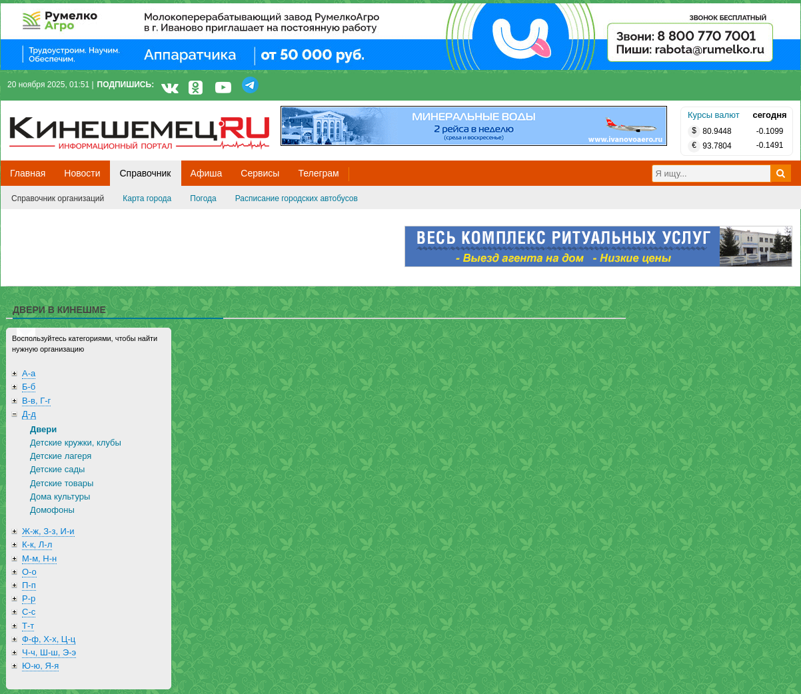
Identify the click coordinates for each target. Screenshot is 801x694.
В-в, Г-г (36, 401)
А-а (28, 373)
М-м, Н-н (39, 558)
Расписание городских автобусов (296, 198)
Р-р (28, 598)
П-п (29, 585)
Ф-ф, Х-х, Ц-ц (48, 639)
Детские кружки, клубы (75, 443)
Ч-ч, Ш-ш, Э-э (49, 652)
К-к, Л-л (37, 544)
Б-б (28, 387)
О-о (29, 572)
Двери (43, 429)
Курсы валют (714, 115)
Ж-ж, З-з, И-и (48, 531)
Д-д (29, 414)
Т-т (28, 626)
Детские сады (57, 469)
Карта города (147, 198)
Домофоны (52, 510)
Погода (203, 198)
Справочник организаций (57, 198)
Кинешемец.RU (58, 108)
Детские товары (61, 483)
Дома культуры (60, 497)
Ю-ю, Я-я (40, 666)
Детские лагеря (60, 456)
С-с (28, 612)
